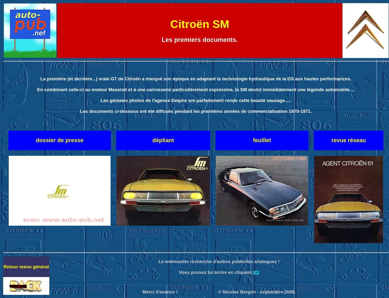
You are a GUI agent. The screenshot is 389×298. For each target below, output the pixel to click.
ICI (256, 272)
